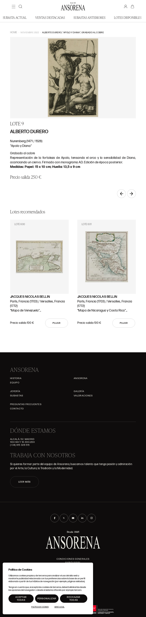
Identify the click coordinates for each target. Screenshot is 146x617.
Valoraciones (83, 395)
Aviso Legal (59, 607)
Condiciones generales (73, 559)
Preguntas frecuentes (26, 404)
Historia (16, 378)
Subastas (16, 395)
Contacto (17, 408)
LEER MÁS (24, 481)
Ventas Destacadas (50, 17)
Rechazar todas (73, 598)
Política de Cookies (40, 607)
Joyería (15, 391)
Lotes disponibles (127, 17)
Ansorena (80, 378)
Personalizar (46, 598)
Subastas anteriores (89, 17)
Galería (79, 391)
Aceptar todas (21, 598)
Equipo (14, 382)
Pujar (57, 323)
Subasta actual (15, 17)
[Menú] (13, 6)
